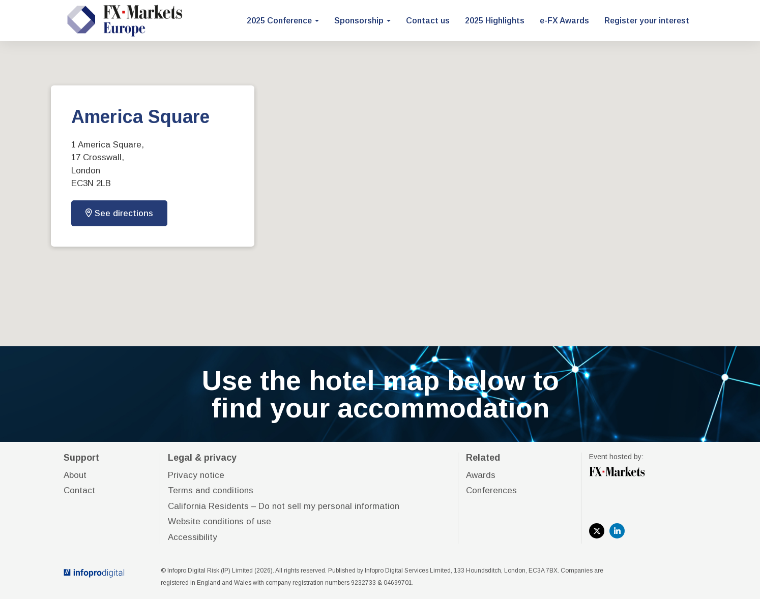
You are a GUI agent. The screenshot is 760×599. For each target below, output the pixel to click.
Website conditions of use (219, 521)
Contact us (428, 20)
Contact (79, 490)
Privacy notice (196, 475)
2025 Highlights (494, 20)
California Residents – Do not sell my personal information (283, 506)
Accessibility (192, 537)
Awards (480, 475)
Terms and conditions (210, 490)
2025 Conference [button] (283, 20)
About (75, 475)
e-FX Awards (564, 20)
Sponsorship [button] (362, 20)
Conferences (491, 490)
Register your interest (646, 20)
